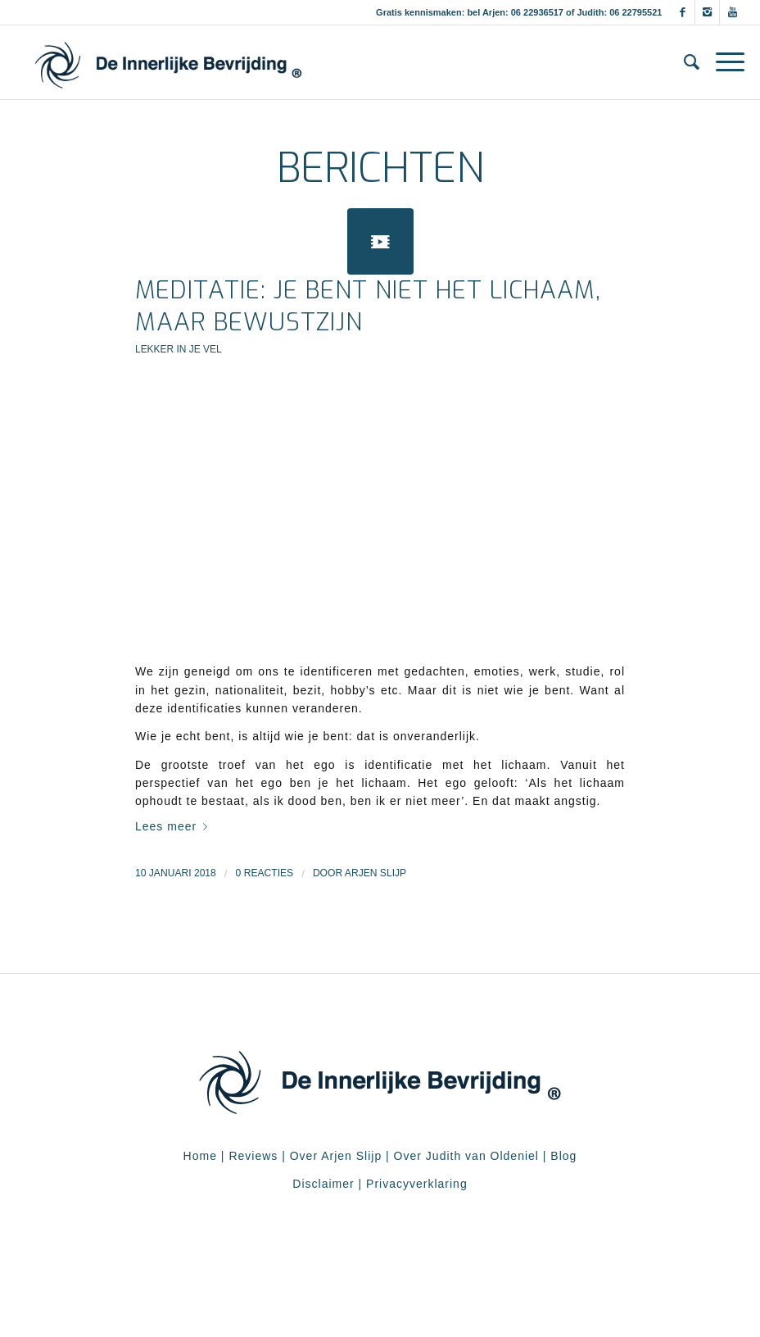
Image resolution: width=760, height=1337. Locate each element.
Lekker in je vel (178, 349)
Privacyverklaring (417, 1183)
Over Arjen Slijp (336, 1155)
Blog (563, 1155)
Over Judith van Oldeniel (464, 1155)
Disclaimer (323, 1183)
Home (200, 1155)
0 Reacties (265, 873)
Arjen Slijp (375, 873)
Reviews (253, 1155)
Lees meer (175, 826)
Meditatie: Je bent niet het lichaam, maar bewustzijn (368, 306)
